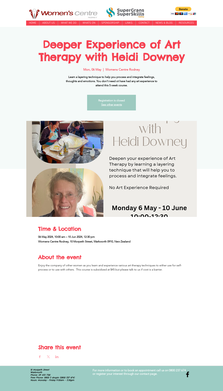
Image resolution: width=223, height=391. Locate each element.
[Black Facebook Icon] (187, 374)
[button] (183, 11)
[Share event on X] (48, 356)
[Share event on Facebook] (39, 356)
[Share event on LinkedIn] (57, 356)
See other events (111, 104)
